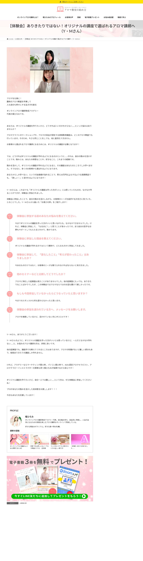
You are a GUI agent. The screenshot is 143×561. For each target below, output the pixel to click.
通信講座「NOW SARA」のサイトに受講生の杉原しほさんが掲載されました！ (124, 112)
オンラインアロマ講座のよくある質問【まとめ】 (19, 447)
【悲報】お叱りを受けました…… (79, 447)
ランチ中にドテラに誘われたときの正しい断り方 (60, 447)
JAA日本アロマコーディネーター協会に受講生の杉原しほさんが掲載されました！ (124, 86)
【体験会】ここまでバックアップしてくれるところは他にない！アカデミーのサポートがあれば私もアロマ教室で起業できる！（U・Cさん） (124, 59)
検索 (130, 227)
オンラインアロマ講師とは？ (61, 550)
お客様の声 (23, 503)
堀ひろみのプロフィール (60, 554)
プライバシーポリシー (104, 550)
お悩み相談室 (24, 443)
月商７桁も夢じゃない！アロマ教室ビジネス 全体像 (39, 447)
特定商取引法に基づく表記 (105, 554)
